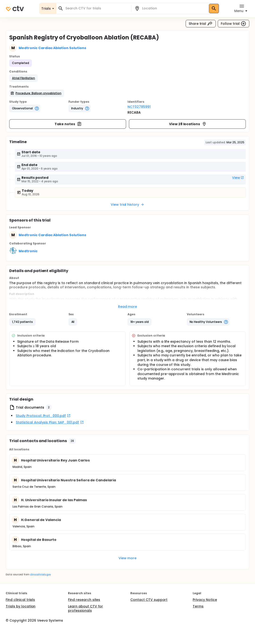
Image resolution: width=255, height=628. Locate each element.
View (238, 177)
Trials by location (20, 606)
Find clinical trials (20, 600)
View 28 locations (188, 124)
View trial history (127, 204)
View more (128, 558)
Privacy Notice (205, 600)
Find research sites (84, 600)
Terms (198, 606)
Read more (127, 306)
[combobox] (96, 8)
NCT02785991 (139, 107)
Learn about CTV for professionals (85, 608)
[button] (23, 78)
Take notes (68, 124)
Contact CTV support (148, 600)
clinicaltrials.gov (40, 574)
